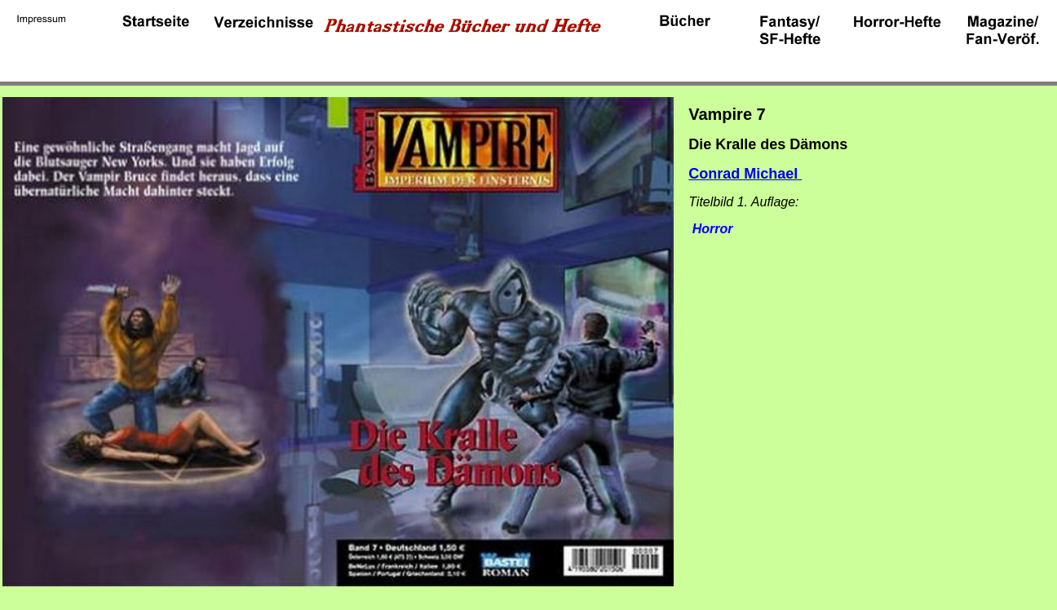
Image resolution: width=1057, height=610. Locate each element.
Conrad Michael (745, 174)
